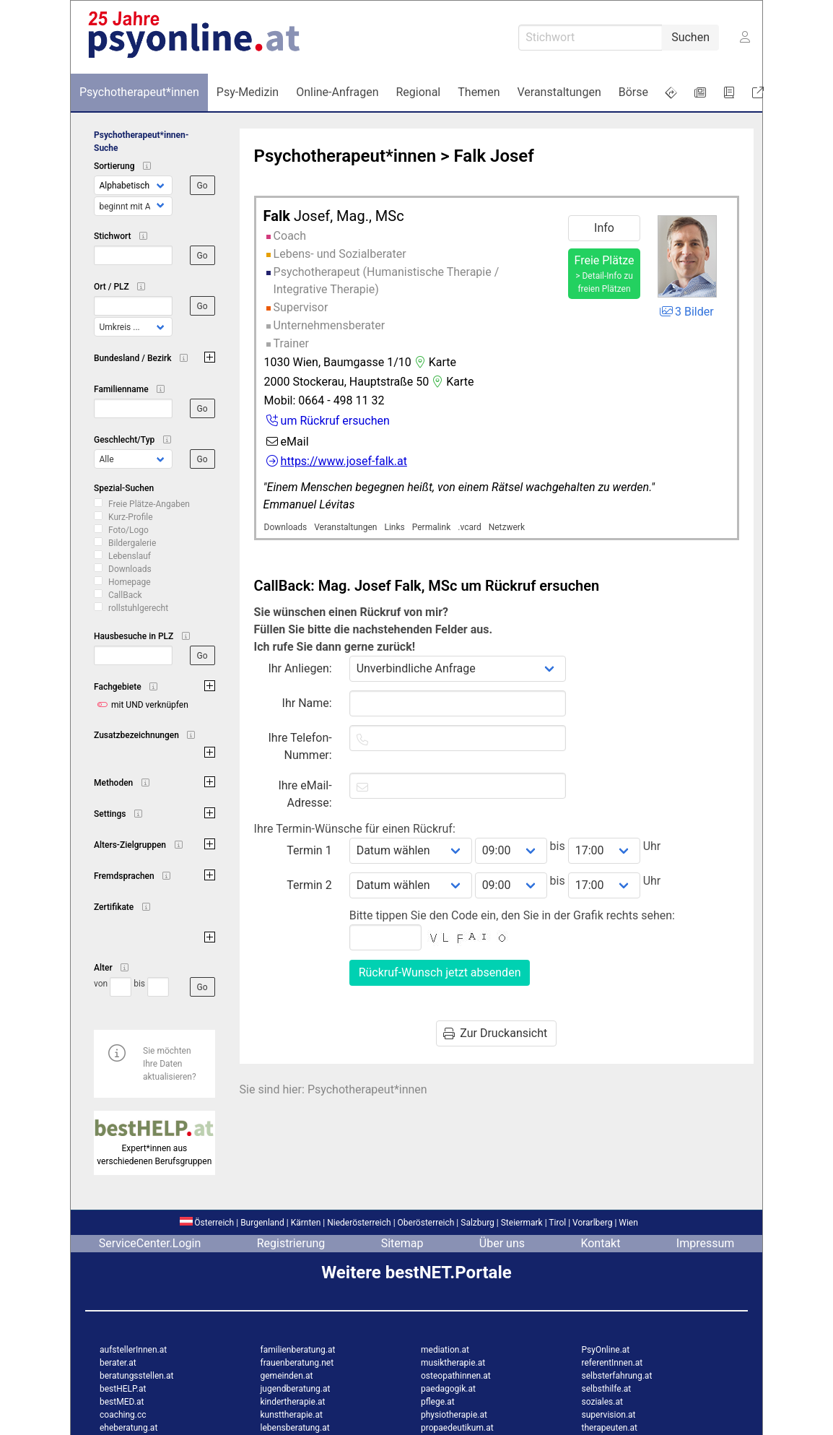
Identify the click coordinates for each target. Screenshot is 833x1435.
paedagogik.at (448, 1389)
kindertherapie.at (293, 1402)
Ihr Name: (307, 703)
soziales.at (602, 1402)
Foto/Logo (128, 530)
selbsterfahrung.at (617, 1376)
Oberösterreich (426, 1223)
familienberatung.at (298, 1350)
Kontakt (600, 1243)
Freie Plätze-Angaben (149, 504)
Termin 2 (309, 885)
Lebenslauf (129, 556)
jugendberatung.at (296, 1389)
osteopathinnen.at (456, 1376)
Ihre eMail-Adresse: (304, 794)
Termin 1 (309, 850)
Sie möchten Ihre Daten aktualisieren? (169, 1064)
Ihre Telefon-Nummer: (300, 746)
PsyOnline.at (606, 1350)
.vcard (469, 527)
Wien (628, 1223)
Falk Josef (493, 156)
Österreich (207, 1223)
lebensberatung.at (295, 1428)
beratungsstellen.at (137, 1376)
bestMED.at (122, 1402)
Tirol (557, 1223)
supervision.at (609, 1415)
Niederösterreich (359, 1223)
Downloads (130, 569)
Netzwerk (507, 527)
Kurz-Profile (130, 517)
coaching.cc (123, 1415)
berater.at (118, 1363)
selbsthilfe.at (607, 1389)
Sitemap (402, 1243)
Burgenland (262, 1223)
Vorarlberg (592, 1223)
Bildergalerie (132, 543)
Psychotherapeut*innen (345, 156)
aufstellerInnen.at (133, 1350)
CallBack (125, 595)
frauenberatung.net (297, 1363)
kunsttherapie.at (292, 1415)
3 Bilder (686, 311)
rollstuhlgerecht (138, 608)
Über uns (502, 1243)
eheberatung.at (128, 1428)
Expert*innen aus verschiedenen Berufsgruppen (154, 1148)
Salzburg (477, 1223)
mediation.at (445, 1350)
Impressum (705, 1243)
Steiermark (522, 1223)
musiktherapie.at (453, 1363)
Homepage (129, 582)
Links (394, 527)
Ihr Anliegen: (299, 668)
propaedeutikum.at (457, 1428)
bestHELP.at (123, 1389)
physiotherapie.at (454, 1415)
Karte (433, 362)
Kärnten (306, 1223)
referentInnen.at (612, 1363)
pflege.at (438, 1402)
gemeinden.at (287, 1376)
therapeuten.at (610, 1428)
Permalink (431, 527)
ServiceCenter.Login (150, 1243)
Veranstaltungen (345, 527)
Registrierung (291, 1243)
